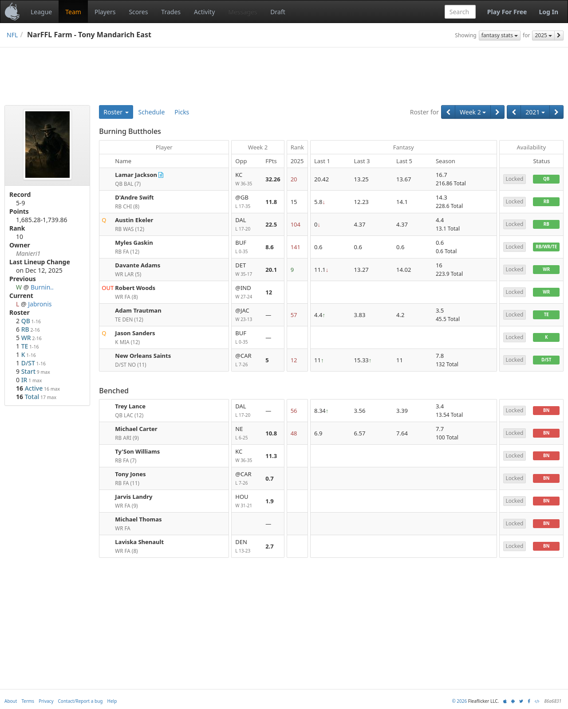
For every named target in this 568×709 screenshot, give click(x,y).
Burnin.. (42, 287)
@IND (246, 292)
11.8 (271, 202)
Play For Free (507, 12)
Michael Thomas (138, 519)
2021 (535, 112)
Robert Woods (135, 288)
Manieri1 (28, 253)
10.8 (271, 433)
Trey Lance (130, 406)
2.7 (269, 546)
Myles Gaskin (134, 243)
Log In (548, 12)
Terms (27, 701)
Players (105, 12)
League (41, 12)
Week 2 (473, 112)
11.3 (271, 456)
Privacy (46, 701)
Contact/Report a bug (80, 701)
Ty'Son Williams (137, 451)
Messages (242, 12)
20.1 (271, 270)
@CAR (246, 360)
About (10, 701)
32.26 (272, 179)
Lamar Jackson (136, 175)
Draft (277, 12)
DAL (246, 224)
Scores (138, 12)
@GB (246, 202)
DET (246, 269)
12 (268, 292)
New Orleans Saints (143, 356)
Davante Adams (137, 265)
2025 (543, 35)
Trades (171, 12)
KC (246, 179)
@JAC (246, 315)
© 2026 (459, 701)
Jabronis (39, 304)
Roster (115, 112)
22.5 (271, 224)
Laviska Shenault (139, 542)
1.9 (269, 501)
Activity (204, 12)
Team (73, 12)
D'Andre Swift (134, 197)
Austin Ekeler (134, 220)
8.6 (269, 247)
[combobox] (460, 12)
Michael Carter (136, 429)
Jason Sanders (135, 333)
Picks (181, 112)
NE (246, 433)
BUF (246, 247)
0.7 (269, 478)
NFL (12, 35)
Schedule (151, 112)
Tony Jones (130, 474)
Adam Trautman (138, 310)
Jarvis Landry (133, 497)
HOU (246, 501)
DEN (246, 546)
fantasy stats (499, 35)
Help (112, 701)
